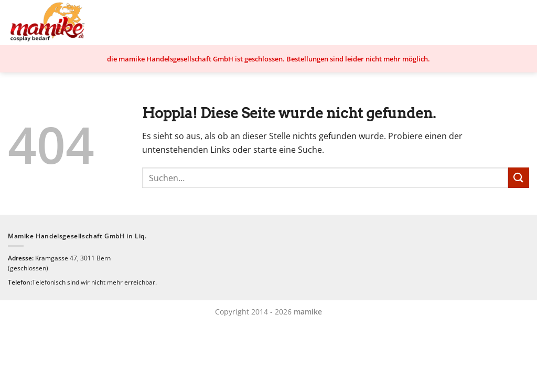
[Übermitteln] (518, 177)
